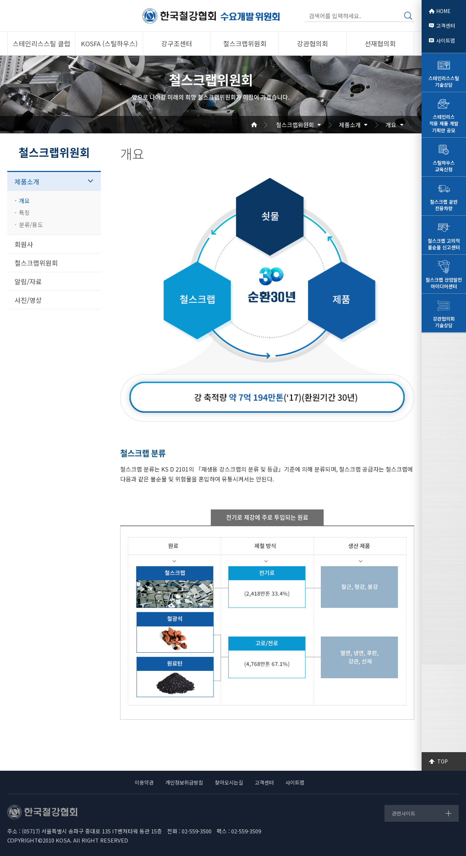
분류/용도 (31, 224)
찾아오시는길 (229, 782)
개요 (391, 124)
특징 (24, 212)
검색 (408, 15)
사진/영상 (28, 300)
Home (263, 124)
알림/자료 (28, 281)
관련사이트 (403, 813)
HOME (443, 11)
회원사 (24, 244)
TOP (442, 761)
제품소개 (350, 124)
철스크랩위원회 (295, 124)
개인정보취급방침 (184, 782)
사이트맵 (445, 40)
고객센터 (445, 25)
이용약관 (144, 782)
